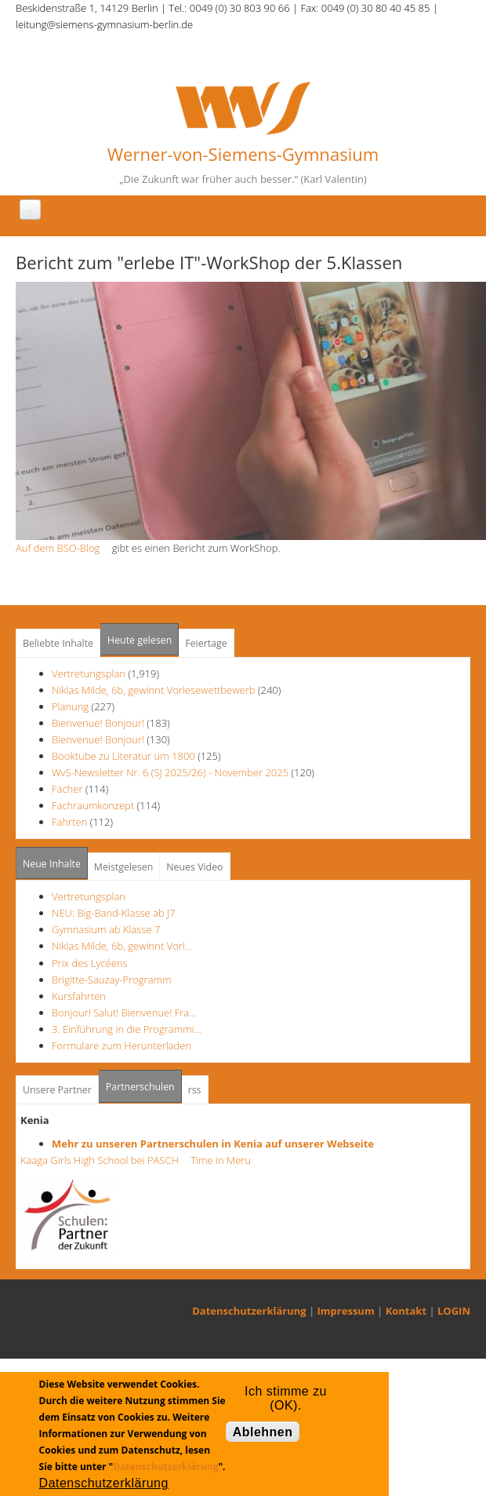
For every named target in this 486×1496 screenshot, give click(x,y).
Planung (70, 706)
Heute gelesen (139, 640)
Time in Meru (219, 1160)
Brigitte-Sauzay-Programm (112, 979)
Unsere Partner (57, 1089)
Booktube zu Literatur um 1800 (123, 756)
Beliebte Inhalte (58, 643)
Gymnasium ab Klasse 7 (106, 929)
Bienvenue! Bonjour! (98, 723)
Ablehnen (263, 1432)
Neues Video (194, 867)
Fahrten (69, 822)
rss (194, 1089)
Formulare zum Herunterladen (121, 1045)
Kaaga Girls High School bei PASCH (104, 1160)
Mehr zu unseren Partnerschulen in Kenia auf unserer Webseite (213, 1144)
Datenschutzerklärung (249, 1311)
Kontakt (406, 1311)
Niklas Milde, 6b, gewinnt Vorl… (122, 946)
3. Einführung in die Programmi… (126, 1029)
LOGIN (453, 1311)
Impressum (346, 1311)
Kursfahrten (79, 996)
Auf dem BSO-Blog (62, 548)
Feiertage (206, 643)
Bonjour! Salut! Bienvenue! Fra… (124, 1012)
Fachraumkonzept (93, 805)
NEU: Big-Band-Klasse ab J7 (114, 913)
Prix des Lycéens (90, 963)
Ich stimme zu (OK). (286, 1395)
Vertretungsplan (88, 673)
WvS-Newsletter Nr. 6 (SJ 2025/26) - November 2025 (170, 772)
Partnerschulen (144, 1082)
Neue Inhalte (52, 863)
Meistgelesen (124, 867)
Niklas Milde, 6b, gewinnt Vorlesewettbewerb (154, 690)
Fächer (67, 789)
